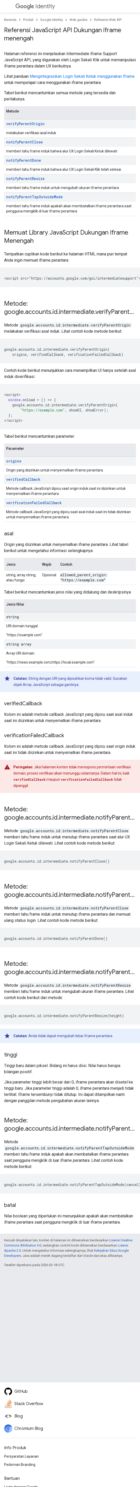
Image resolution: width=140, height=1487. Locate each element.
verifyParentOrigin (25, 123)
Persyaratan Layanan (21, 1456)
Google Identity (51, 20)
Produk (28, 20)
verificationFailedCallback (34, 502)
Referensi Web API (108, 20)
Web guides (78, 20)
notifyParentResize (25, 178)
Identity (35, 6)
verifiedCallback (23, 479)
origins (13, 461)
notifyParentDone (23, 160)
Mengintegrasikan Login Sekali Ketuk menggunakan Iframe (82, 76)
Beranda (10, 20)
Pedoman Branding (19, 1465)
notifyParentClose (24, 142)
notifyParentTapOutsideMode (34, 196)
